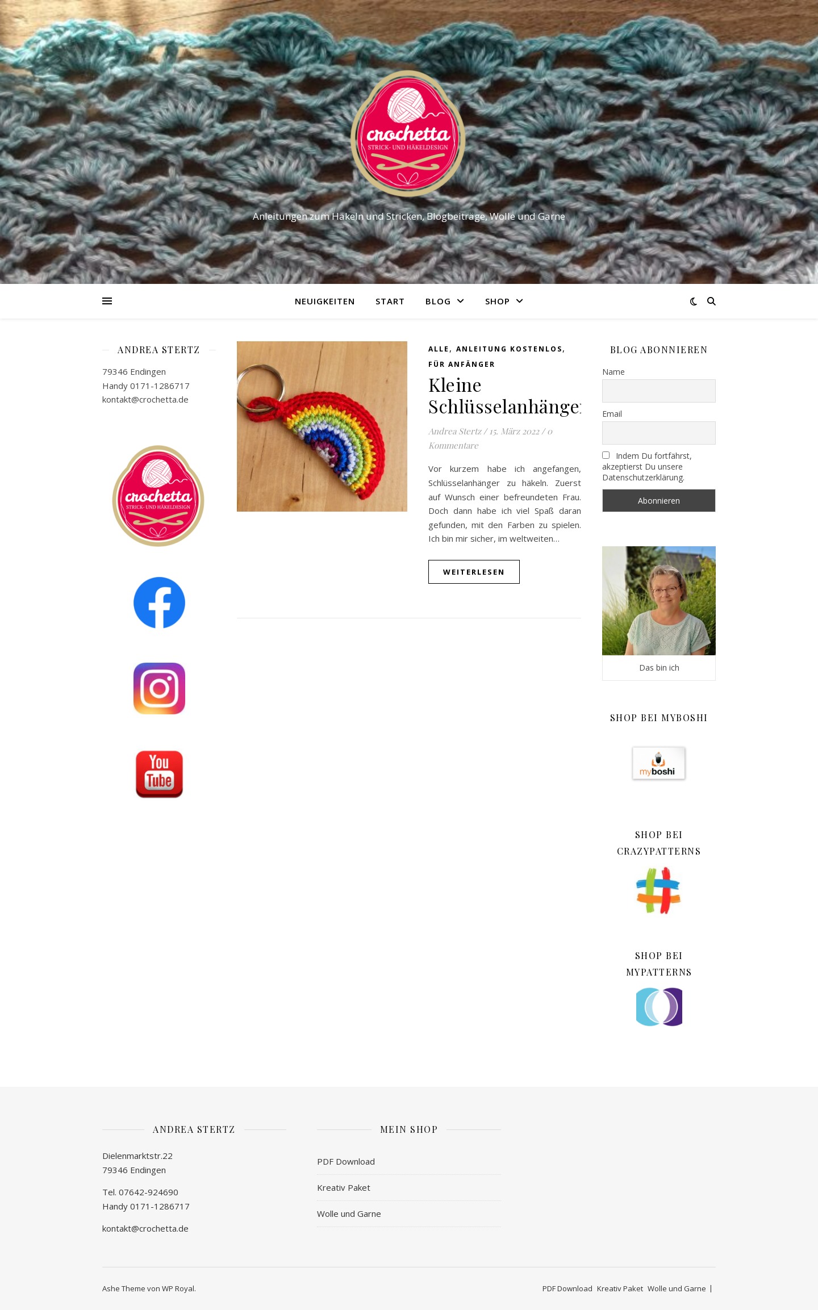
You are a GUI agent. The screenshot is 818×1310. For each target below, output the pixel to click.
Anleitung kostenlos (509, 349)
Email (612, 413)
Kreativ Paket (343, 1187)
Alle (438, 349)
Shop (497, 301)
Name (613, 371)
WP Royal (178, 1288)
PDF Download (346, 1161)
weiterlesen (474, 572)
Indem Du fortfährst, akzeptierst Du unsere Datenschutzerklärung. (647, 466)
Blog (438, 301)
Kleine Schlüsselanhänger (508, 395)
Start (390, 301)
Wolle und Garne (349, 1213)
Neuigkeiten (325, 301)
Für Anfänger (461, 364)
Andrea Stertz (454, 431)
